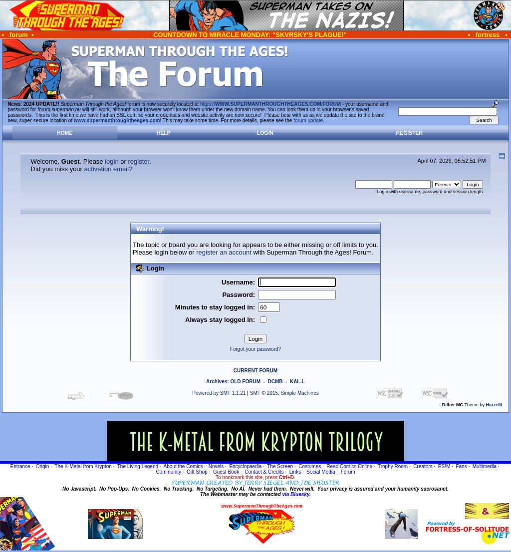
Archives (216, 381)
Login (265, 133)
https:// (270, 104)
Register (409, 133)
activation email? (108, 169)
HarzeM (494, 404)
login (111, 161)
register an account (224, 252)
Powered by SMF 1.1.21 (219, 393)
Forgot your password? (255, 349)
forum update (308, 120)
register (138, 161)
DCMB (274, 381)
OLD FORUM (245, 381)
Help (164, 133)
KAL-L (297, 381)
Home (64, 133)
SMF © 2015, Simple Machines (284, 393)
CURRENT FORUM (255, 370)
